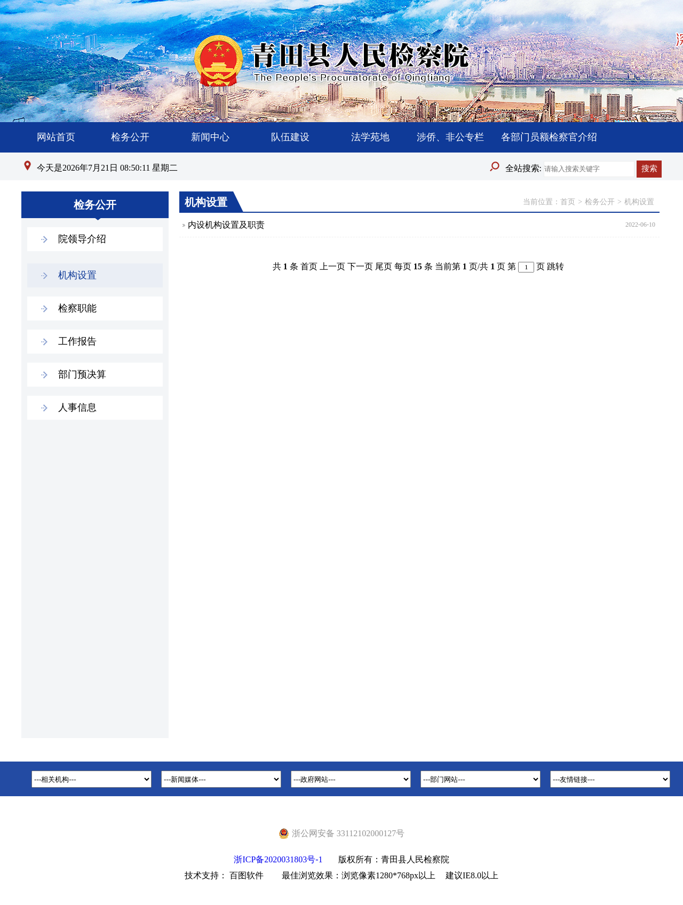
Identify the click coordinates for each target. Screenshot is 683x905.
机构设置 (639, 202)
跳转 (555, 266)
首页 (567, 202)
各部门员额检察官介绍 (549, 137)
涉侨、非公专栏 (450, 137)
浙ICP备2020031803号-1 (278, 859)
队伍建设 (290, 137)
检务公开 (130, 137)
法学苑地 (370, 137)
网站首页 (56, 137)
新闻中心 (210, 137)
